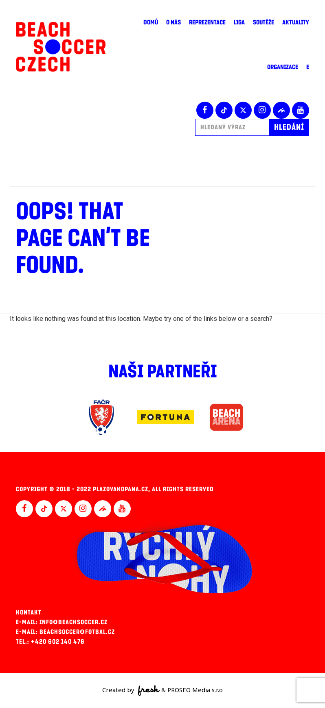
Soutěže (263, 22)
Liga (239, 22)
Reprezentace (207, 22)
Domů (150, 22)
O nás (173, 22)
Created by (131, 690)
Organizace (282, 67)
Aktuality (295, 22)
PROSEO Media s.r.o (195, 690)
